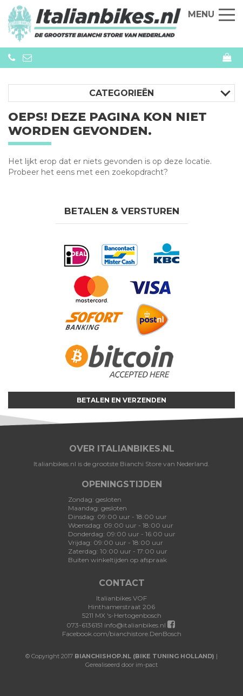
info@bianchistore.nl (27, 58)
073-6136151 (11, 58)
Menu (211, 14)
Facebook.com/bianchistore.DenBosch (121, 629)
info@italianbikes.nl (135, 625)
